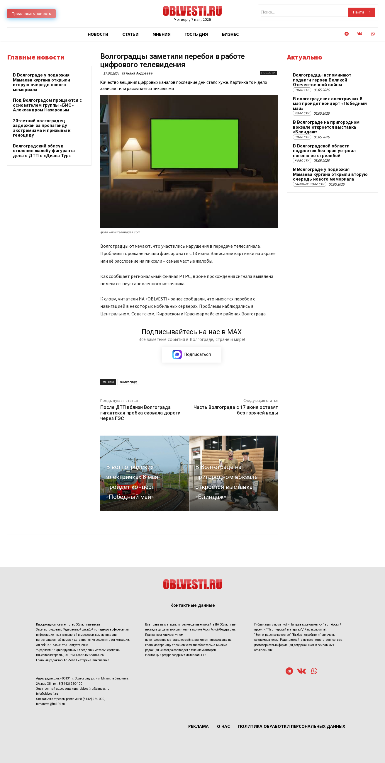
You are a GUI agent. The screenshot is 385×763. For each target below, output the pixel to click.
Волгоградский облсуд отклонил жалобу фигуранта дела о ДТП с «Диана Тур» (44, 150)
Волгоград (128, 382)
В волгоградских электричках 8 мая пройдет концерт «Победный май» (330, 103)
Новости (268, 73)
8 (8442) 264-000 (92, 698)
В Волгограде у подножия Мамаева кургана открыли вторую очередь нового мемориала (41, 82)
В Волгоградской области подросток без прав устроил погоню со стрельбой (324, 150)
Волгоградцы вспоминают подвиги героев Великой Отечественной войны (322, 79)
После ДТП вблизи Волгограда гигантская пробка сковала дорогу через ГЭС (140, 413)
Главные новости (309, 184)
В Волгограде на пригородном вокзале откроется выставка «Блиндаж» (326, 127)
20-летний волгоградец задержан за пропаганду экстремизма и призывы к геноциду (41, 128)
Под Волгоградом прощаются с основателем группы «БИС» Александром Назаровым (47, 105)
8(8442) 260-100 (70, 683)
